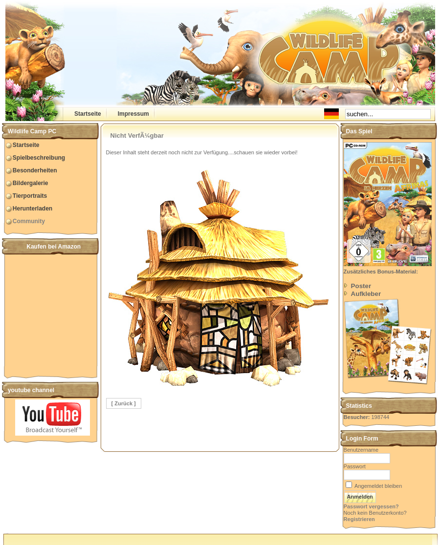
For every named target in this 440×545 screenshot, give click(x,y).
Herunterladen (32, 208)
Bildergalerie (30, 183)
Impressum (133, 113)
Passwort (355, 466)
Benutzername (361, 450)
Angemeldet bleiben (378, 486)
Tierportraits (30, 195)
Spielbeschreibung (39, 157)
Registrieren (359, 519)
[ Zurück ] (123, 403)
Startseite (87, 113)
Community (29, 221)
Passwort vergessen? (371, 506)
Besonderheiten (35, 170)
